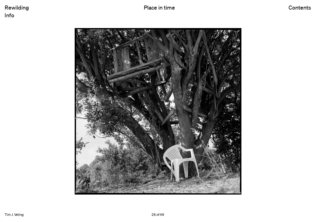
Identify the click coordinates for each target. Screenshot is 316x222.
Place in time (159, 7)
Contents (300, 13)
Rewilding (17, 7)
